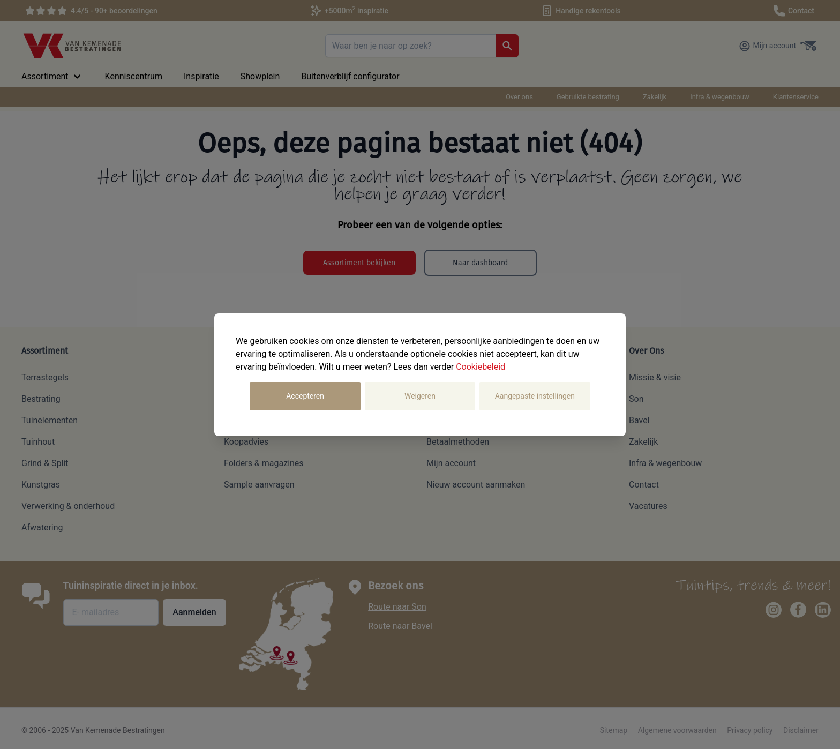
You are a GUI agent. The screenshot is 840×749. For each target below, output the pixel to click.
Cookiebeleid (480, 367)
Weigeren (420, 396)
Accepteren (305, 396)
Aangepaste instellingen (535, 396)
